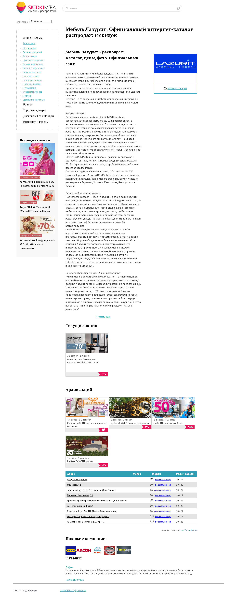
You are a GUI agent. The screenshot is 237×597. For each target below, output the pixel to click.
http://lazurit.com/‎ (188, 529)
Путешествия (29, 87)
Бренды (28, 104)
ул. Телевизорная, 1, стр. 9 (80, 505)
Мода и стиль (29, 48)
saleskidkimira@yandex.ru (73, 590)
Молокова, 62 (74, 484)
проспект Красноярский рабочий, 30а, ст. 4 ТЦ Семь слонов (97, 500)
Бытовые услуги (31, 75)
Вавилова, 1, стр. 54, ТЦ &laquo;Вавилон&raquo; (91, 511)
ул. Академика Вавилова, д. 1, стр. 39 (85, 521)
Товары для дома (32, 72)
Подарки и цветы (31, 83)
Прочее (27, 95)
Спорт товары (30, 56)
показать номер (163, 479)
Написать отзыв (75, 579)
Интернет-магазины (35, 122)
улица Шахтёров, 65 (77, 479)
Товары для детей (32, 52)
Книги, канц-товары (32, 79)
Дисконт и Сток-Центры (38, 116)
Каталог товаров (177, 88)
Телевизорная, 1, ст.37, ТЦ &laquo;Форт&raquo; (91, 490)
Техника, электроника (34, 68)
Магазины (29, 43)
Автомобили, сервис (33, 64)
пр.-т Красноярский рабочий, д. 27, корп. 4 (88, 516)
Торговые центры (34, 110)
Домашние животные (34, 99)
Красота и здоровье (33, 60)
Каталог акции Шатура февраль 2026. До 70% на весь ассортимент (37, 244)
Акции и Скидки (33, 37)
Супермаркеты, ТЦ (32, 91)
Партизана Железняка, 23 (80, 495)
